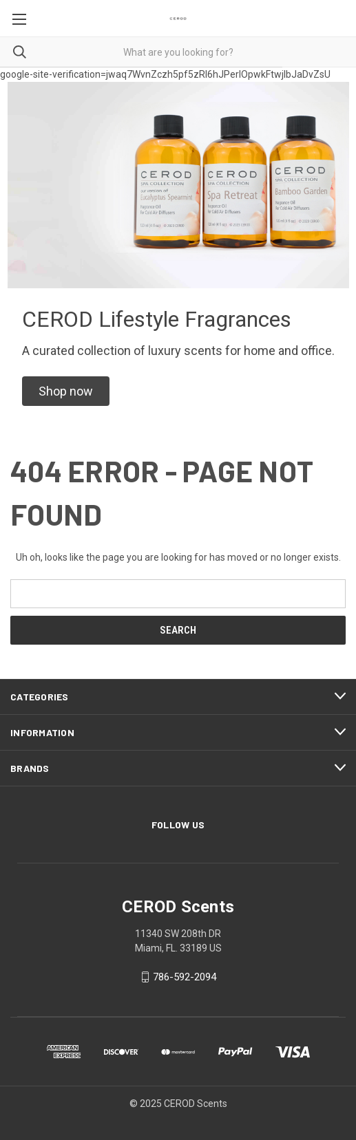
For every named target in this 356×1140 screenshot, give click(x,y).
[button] (65, 391)
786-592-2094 (184, 977)
